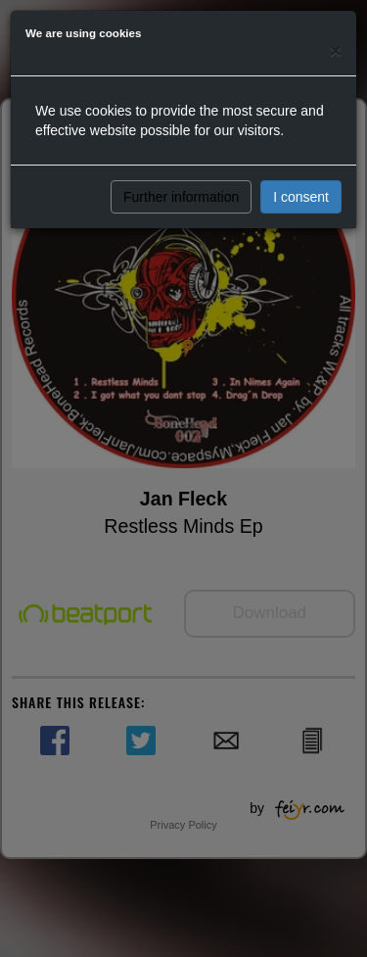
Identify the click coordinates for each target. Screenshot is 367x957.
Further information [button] (181, 197)
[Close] (336, 50)
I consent (301, 197)
